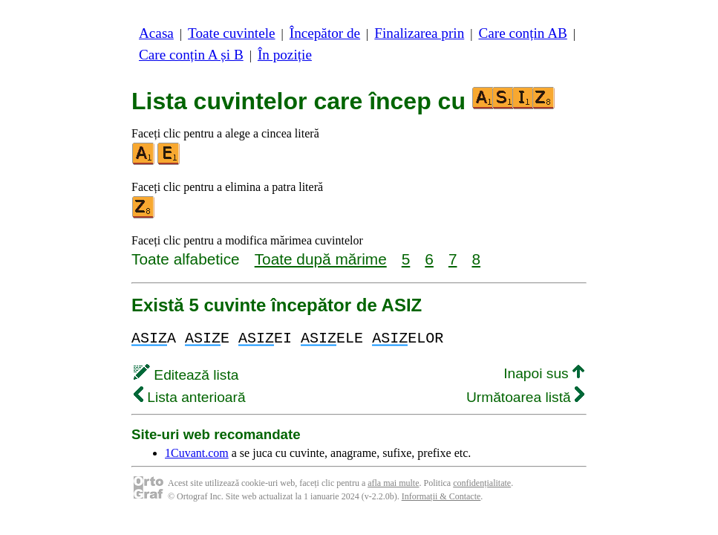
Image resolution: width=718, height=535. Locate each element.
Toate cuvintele (231, 33)
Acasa (156, 33)
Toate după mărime (321, 259)
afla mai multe (393, 483)
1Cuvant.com (197, 453)
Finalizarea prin (419, 33)
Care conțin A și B (191, 54)
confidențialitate (482, 483)
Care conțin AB (522, 33)
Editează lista (186, 375)
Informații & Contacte (441, 496)
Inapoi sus (543, 373)
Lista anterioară (190, 397)
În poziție (285, 54)
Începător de (325, 33)
